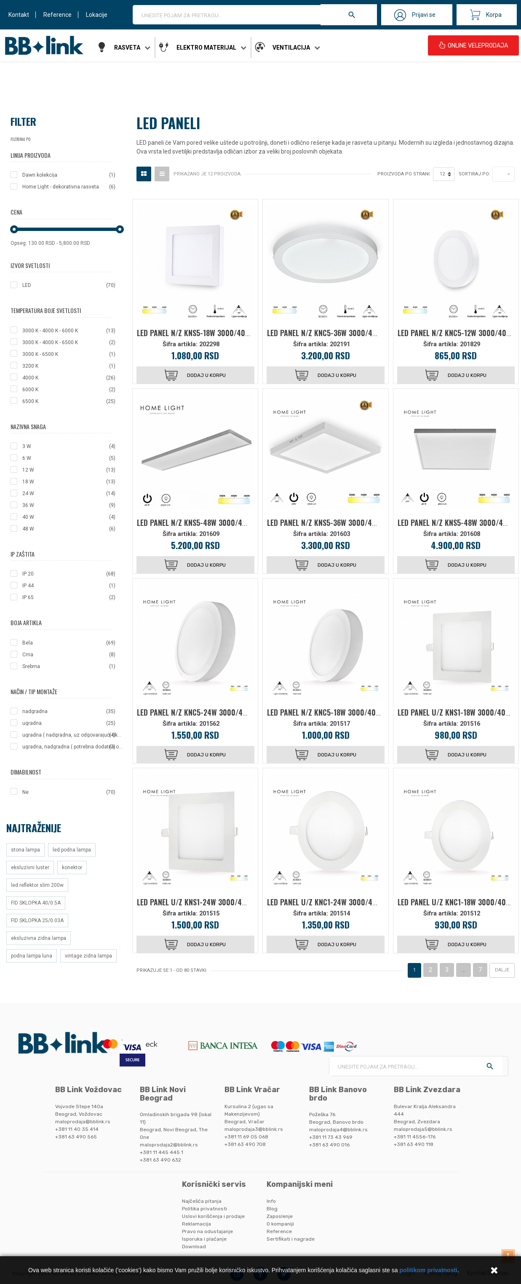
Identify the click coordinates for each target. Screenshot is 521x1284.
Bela (68, 642)
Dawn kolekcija (68, 175)
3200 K (68, 366)
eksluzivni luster (30, 867)
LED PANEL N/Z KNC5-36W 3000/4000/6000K (338, 332)
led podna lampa (72, 850)
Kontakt (18, 14)
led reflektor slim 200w (37, 885)
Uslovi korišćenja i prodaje (213, 1216)
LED (68, 285)
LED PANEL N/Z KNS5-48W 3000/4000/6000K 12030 (218, 522)
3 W (68, 446)
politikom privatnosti (428, 1270)
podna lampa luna (31, 956)
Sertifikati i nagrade (291, 1239)
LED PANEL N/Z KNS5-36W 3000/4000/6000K (337, 522)
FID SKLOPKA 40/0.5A (36, 903)
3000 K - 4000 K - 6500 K (68, 342)
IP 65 (68, 597)
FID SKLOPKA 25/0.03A (37, 920)
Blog (272, 1209)
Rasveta (127, 47)
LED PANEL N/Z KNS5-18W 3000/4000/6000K (207, 332)
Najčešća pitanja (202, 1201)
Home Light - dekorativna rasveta (68, 186)
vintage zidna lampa (88, 956)
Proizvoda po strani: (404, 174)
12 (442, 174)
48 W (68, 528)
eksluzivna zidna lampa (38, 938)
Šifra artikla (179, 344)
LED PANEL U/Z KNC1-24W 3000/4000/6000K (338, 902)
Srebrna (68, 666)
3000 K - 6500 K (68, 354)
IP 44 (68, 585)
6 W (68, 458)
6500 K (68, 401)
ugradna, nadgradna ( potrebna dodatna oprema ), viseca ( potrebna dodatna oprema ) (72, 746)
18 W (68, 481)
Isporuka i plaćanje (204, 1239)
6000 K (68, 389)
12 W (68, 469)
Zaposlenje (280, 1216)
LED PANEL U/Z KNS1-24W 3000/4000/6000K (207, 902)
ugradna (68, 723)
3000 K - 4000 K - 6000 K (68, 330)
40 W (68, 517)
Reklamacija (196, 1224)
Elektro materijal (206, 47)
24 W (68, 493)
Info (271, 1201)
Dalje (502, 970)
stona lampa (25, 850)
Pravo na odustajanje (207, 1231)
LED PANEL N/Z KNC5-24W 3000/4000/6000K (208, 712)
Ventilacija (291, 47)
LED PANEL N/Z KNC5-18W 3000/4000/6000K (337, 712)
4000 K (68, 377)
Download (194, 1247)
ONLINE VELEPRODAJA (473, 45)
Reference (57, 14)
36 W (68, 505)
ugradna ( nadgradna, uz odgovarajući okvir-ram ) (72, 735)
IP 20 (68, 573)
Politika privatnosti (204, 1209)
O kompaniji (280, 1224)
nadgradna (68, 711)
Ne (68, 792)
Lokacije (96, 14)
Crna (68, 654)
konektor (72, 867)
